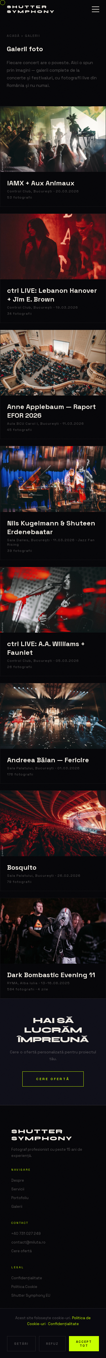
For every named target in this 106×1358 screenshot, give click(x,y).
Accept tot (84, 1344)
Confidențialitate (63, 1323)
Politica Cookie (24, 1286)
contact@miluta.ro (28, 1242)
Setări (21, 1344)
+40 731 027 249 (26, 1233)
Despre (17, 1180)
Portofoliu (20, 1197)
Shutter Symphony (31, 9)
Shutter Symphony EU (30, 1295)
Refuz (52, 1344)
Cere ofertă (53, 1079)
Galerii (16, 1206)
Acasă (13, 36)
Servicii (17, 1189)
